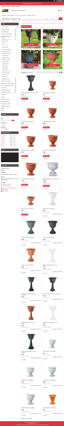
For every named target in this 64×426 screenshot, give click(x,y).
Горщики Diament (5, 63)
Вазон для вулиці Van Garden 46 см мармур (51, 179)
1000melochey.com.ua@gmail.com (9, 188)
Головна (3, 15)
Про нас (18, 15)
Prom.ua (38, 422)
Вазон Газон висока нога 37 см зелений (28, 352)
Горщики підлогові (5, 57)
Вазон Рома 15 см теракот (27, 208)
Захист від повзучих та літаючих (6, 37)
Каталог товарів (10, 15)
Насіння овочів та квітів (7, 34)
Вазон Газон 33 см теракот (27, 265)
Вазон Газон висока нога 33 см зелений (28, 294)
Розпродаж (4, 94)
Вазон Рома (52, 65)
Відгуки (2, 108)
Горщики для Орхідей (6, 49)
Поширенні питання (5, 106)
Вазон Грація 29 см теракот (49, 121)
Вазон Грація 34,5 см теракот (28, 150)
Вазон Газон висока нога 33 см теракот (28, 323)
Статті (2, 110)
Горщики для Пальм (6, 51)
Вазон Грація (53, 44)
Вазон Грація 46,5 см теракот (28, 178)
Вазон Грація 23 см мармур (27, 380)
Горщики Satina (5, 67)
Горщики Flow (5, 76)
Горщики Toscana (5, 74)
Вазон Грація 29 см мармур (49, 380)
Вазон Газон (31, 44)
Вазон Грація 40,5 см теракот (49, 150)
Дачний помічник (5, 31)
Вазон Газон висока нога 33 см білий (50, 266)
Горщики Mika (5, 65)
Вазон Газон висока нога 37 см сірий (29, 92)
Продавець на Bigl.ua (32, 423)
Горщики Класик (5, 55)
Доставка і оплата (31, 15)
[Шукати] (60, 18)
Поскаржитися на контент (33, 424)
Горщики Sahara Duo (6, 72)
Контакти (24, 15)
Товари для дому (5, 29)
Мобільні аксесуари (6, 89)
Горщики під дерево (6, 59)
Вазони (3, 43)
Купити (25, 98)
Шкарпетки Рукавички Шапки (8, 83)
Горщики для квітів (6, 39)
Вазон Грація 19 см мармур (49, 351)
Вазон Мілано (31, 65)
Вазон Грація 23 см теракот (27, 121)
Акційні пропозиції (6, 18)
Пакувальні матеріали (6, 92)
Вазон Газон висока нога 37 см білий (50, 323)
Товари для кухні (5, 78)
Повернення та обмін (16, 18)
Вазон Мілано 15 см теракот (49, 407)
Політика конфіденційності (44, 424)
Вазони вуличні (5, 45)
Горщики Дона (5, 47)
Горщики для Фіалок (6, 53)
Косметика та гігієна (6, 81)
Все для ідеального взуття (7, 85)
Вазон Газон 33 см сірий (48, 237)
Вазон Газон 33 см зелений (27, 237)
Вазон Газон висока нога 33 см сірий (51, 293)
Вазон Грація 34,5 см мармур (27, 407)
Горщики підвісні (5, 61)
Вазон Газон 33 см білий (48, 208)
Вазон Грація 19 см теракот (49, 92)
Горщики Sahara (5, 70)
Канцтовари (4, 87)
